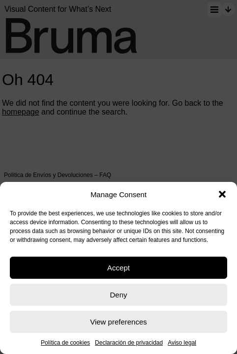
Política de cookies (65, 342)
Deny (118, 295)
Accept (118, 268)
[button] (222, 194)
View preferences (118, 322)
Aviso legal (182, 342)
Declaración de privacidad (129, 342)
